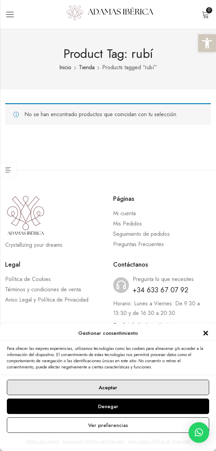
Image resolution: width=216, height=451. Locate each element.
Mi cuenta (124, 213)
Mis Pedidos (127, 224)
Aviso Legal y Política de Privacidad (93, 441)
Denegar (108, 406)
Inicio (65, 67)
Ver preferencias (108, 425)
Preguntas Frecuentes (138, 244)
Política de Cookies (42, 441)
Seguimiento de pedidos (141, 234)
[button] (207, 43)
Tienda (87, 67)
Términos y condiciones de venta (43, 289)
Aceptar (108, 387)
